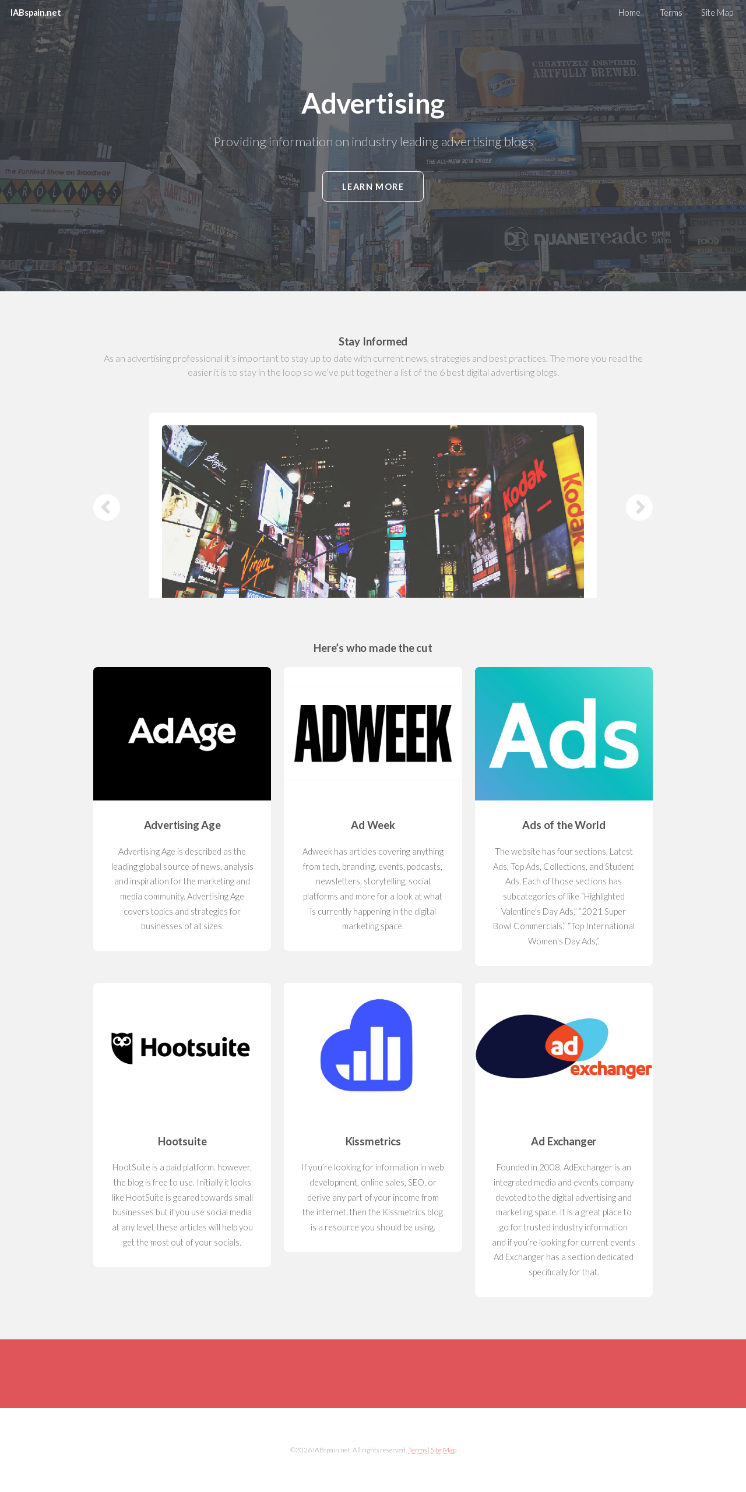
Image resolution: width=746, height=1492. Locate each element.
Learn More (373, 187)
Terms (671, 12)
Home (629, 12)
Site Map (717, 12)
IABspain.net (35, 12)
